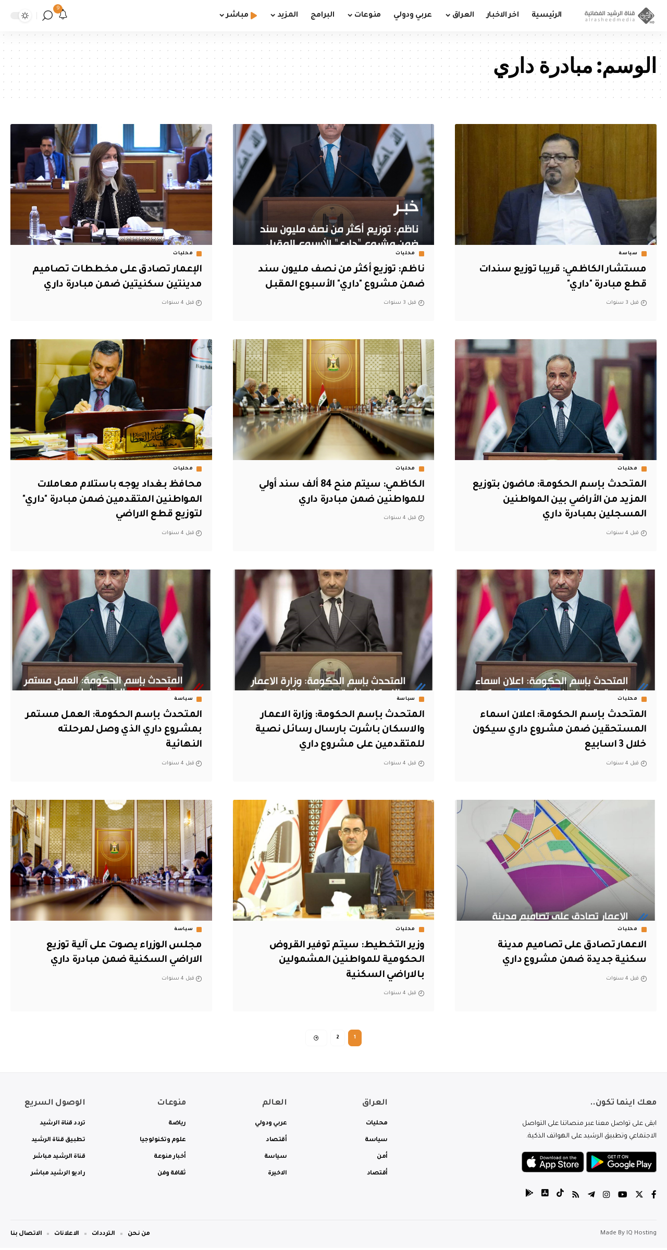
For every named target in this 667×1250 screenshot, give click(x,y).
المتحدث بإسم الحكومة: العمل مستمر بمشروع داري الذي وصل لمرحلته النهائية (113, 730)
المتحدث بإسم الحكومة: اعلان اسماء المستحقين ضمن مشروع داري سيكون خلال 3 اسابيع (556, 730)
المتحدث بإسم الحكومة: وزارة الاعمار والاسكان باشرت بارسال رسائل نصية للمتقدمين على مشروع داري (334, 730)
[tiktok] (560, 1197)
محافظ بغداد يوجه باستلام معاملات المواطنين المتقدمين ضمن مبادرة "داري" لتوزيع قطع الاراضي (118, 500)
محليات (405, 253)
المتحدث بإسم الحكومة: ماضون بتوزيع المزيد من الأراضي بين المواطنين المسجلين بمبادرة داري (558, 500)
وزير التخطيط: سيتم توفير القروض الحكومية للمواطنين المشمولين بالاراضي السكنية (345, 960)
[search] (47, 15)
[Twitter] (639, 1197)
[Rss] (576, 1197)
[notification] (63, 15)
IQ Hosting (641, 1235)
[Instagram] (606, 1197)
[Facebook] (654, 1197)
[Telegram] (591, 1197)
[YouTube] (622, 1197)
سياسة (628, 253)
